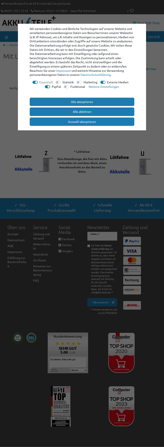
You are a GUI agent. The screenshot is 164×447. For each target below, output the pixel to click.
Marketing (90, 82)
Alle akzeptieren (82, 102)
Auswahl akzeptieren (82, 122)
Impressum (63, 70)
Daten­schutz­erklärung (96, 74)
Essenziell (46, 82)
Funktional (77, 86)
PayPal (56, 86)
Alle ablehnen (82, 111)
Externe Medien (118, 82)
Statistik (68, 82)
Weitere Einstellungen (104, 86)
